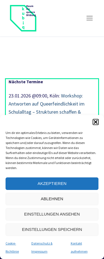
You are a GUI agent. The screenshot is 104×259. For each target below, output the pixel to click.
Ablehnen (52, 198)
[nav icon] (89, 18)
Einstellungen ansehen (52, 214)
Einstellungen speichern (52, 229)
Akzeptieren (51, 183)
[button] (95, 122)
